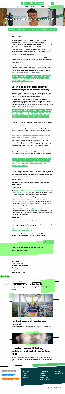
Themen (19, 6)
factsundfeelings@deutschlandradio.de (22, 230)
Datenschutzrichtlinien (18, 237)
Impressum (42, 373)
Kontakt (25, 373)
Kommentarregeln (44, 377)
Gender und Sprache (45, 379)
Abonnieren (52, 29)
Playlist (57, 7)
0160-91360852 (43, 228)
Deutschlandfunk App (15, 29)
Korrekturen (43, 375)
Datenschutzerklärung (45, 371)
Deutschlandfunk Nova (28, 371)
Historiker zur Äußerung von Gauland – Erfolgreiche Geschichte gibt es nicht (31, 208)
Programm (33, 6)
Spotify (34, 29)
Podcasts (26, 6)
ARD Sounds (26, 29)
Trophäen (25, 377)
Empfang (25, 375)
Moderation (42, 6)
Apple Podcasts (42, 29)
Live (53, 7)
